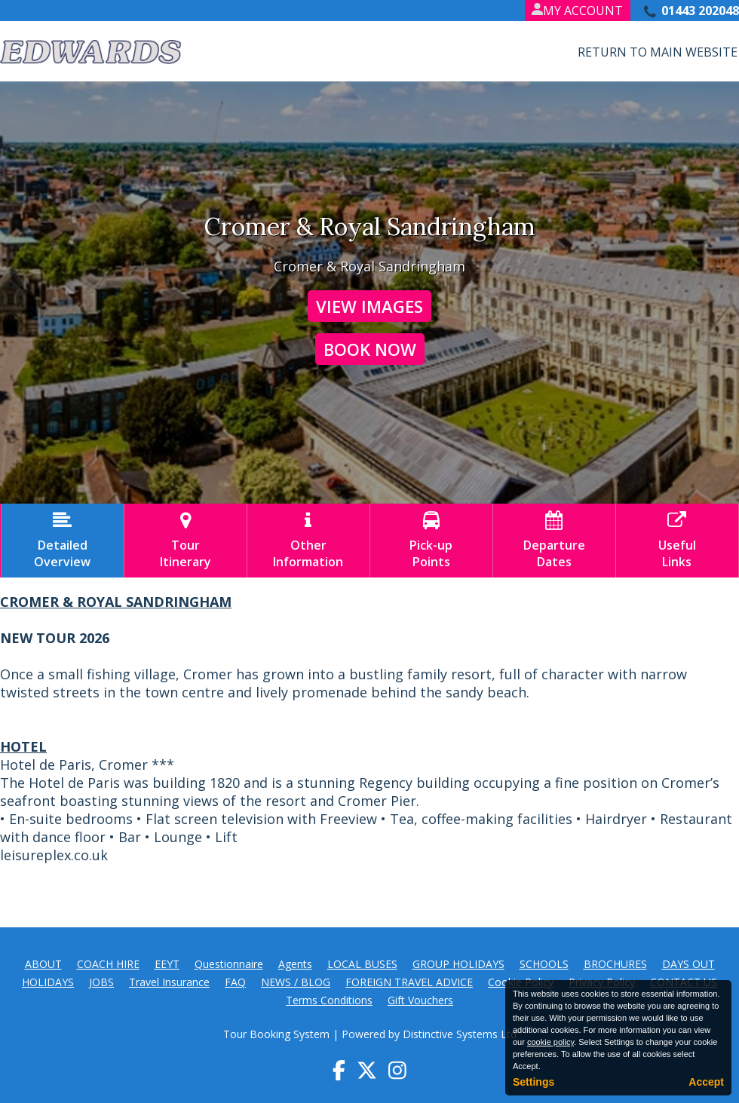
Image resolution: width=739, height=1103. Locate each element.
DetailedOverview (63, 540)
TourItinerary (185, 540)
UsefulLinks (677, 540)
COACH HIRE (108, 964)
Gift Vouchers (420, 1000)
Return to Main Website (657, 52)
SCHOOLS (544, 964)
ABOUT (43, 964)
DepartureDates (554, 540)
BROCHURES (615, 964)
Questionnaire (229, 964)
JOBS (101, 982)
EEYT (167, 964)
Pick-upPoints (431, 540)
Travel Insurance (169, 982)
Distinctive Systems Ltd (460, 1034)
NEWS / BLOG (295, 982)
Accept (706, 1082)
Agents (295, 964)
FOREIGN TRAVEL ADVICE (409, 982)
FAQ (235, 982)
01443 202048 (700, 10)
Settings (533, 1082)
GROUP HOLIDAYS (458, 964)
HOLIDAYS (48, 982)
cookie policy (550, 1041)
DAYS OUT (688, 964)
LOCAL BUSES (362, 964)
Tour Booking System (276, 1034)
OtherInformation (308, 540)
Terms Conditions (329, 1000)
